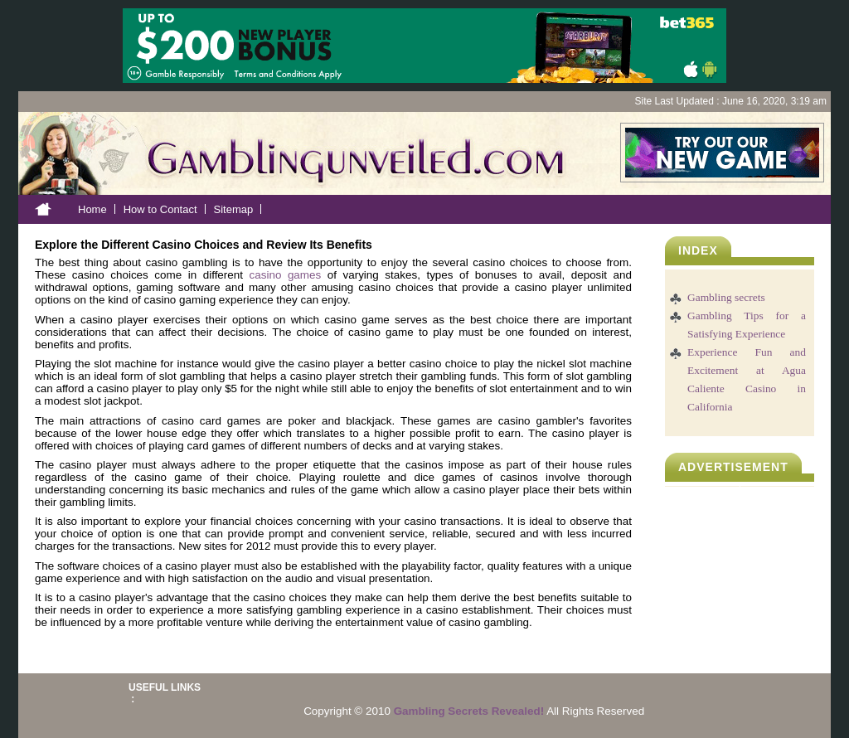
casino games (286, 275)
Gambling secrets (726, 297)
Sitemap (234, 209)
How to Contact (160, 209)
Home (92, 209)
